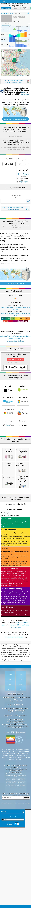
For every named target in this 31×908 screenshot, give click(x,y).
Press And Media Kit (16, 806)
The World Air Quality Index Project (14, 838)
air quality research (15, 810)
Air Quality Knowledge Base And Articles (16, 814)
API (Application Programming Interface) (16, 832)
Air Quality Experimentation (16, 816)
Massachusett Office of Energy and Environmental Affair (16, 875)
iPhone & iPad (8, 440)
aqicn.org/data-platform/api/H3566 (23, 174)
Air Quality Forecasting (16, 828)
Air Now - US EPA (16, 878)
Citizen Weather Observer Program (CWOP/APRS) (16, 872)
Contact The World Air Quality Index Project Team (16, 804)
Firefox (22, 463)
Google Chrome (8, 463)
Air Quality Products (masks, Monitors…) (16, 830)
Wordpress (8, 475)
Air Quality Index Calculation (16, 827)
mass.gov (24, 92)
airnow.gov (25, 94)
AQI (8, 13)
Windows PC (23, 451)
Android (22, 440)
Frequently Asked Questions (15, 821)
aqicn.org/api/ (24, 181)
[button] (11, 71)
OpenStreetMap (20, 75)
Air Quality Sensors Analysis (16, 817)
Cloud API (22, 475)
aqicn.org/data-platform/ (15, 361)
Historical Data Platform (16, 833)
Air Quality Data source (16, 825)
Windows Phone (8, 451)
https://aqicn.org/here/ (15, 136)
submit (26, 903)
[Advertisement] (15, 224)
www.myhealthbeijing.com (13, 743)
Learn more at (15, 119)
